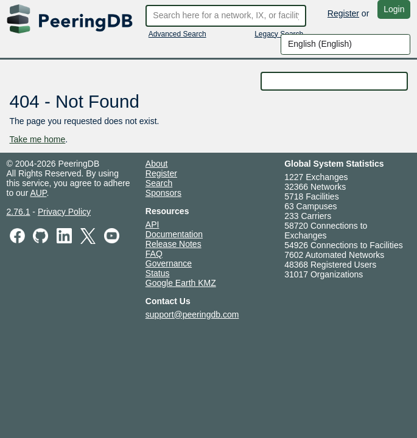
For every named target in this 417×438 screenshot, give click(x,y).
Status (157, 273)
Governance (168, 263)
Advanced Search (177, 34)
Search (158, 183)
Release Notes (173, 244)
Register (343, 13)
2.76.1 (18, 212)
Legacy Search (278, 34)
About (156, 164)
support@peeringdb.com (192, 314)
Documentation (174, 234)
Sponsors (163, 193)
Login (394, 9)
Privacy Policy (64, 212)
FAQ (154, 254)
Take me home (38, 139)
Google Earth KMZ (180, 283)
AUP (38, 193)
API (152, 224)
